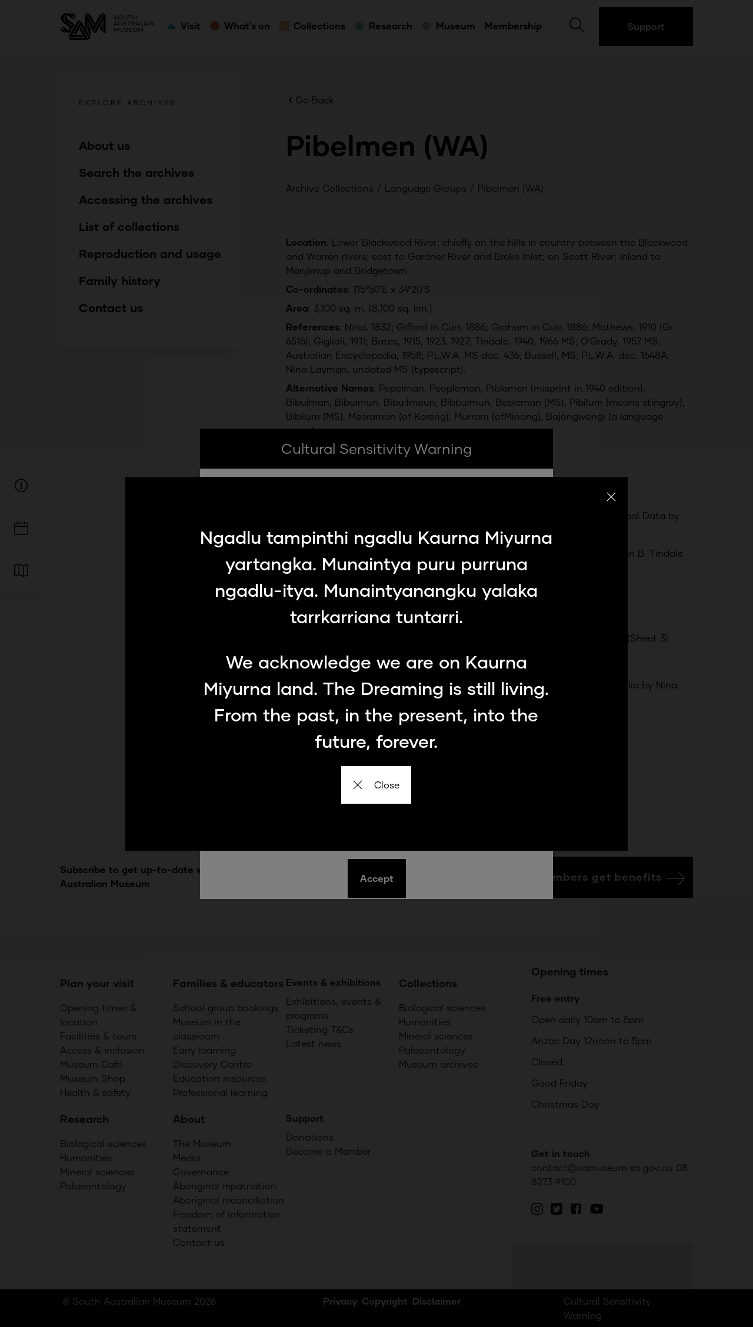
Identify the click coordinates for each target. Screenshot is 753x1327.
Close (376, 784)
